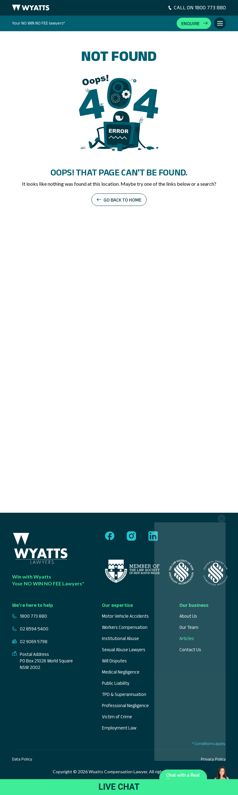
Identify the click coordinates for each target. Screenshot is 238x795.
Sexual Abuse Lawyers (123, 649)
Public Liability (115, 683)
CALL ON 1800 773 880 (196, 7)
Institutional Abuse (120, 638)
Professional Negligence (125, 705)
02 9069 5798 (29, 641)
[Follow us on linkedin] (153, 536)
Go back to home (122, 199)
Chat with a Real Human (184, 779)
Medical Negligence (120, 672)
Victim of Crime (117, 716)
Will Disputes (114, 660)
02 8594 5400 (30, 628)
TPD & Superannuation (124, 694)
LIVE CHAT (119, 787)
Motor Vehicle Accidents (125, 616)
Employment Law (119, 727)
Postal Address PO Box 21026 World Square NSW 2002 (42, 660)
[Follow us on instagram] (131, 536)
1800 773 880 (29, 616)
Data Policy (22, 758)
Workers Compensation (125, 627)
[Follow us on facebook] (109, 536)
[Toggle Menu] (220, 23)
